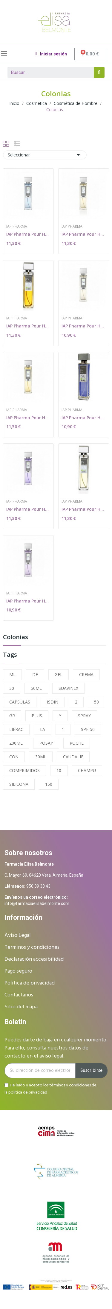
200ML (16, 743)
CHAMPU (87, 770)
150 (48, 784)
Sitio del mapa (21, 1007)
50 (96, 702)
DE (35, 674)
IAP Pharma (16, 226)
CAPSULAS (19, 702)
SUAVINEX (68, 688)
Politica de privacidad (29, 983)
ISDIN (52, 702)
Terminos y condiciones (31, 947)
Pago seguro (18, 971)
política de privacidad (27, 1092)
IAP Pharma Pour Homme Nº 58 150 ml (28, 509)
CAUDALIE (73, 757)
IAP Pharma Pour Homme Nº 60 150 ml (28, 601)
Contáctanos (18, 995)
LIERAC (16, 729)
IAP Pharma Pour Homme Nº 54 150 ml (28, 417)
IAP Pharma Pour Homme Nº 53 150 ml (84, 234)
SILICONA (18, 784)
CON (14, 757)
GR (12, 715)
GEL (58, 674)
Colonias (15, 637)
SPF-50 (88, 729)
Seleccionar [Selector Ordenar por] (45, 155)
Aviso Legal (17, 935)
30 (11, 688)
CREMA (86, 674)
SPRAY (84, 715)
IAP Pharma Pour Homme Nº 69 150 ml (28, 326)
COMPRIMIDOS (24, 770)
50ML (36, 688)
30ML (40, 757)
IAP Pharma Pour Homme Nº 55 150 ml (84, 509)
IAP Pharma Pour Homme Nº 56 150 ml (84, 417)
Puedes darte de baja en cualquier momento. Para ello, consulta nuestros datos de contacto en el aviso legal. (56, 1048)
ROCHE (77, 743)
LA (42, 729)
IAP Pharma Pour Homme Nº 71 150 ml (28, 234)
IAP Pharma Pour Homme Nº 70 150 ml (84, 326)
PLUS (37, 715)
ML (12, 674)
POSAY (46, 743)
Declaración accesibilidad (34, 959)
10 (58, 770)
